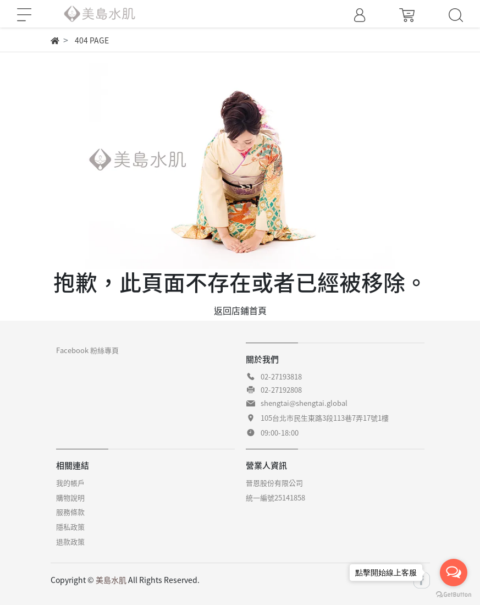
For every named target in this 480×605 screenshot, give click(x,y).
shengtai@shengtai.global (304, 403)
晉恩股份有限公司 (274, 482)
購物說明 (70, 497)
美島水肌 (111, 579)
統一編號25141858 (275, 497)
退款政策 (70, 541)
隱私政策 (70, 526)
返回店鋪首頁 (240, 310)
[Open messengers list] (453, 572)
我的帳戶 (70, 482)
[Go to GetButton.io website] (453, 593)
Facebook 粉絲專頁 (87, 350)
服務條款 (70, 512)
